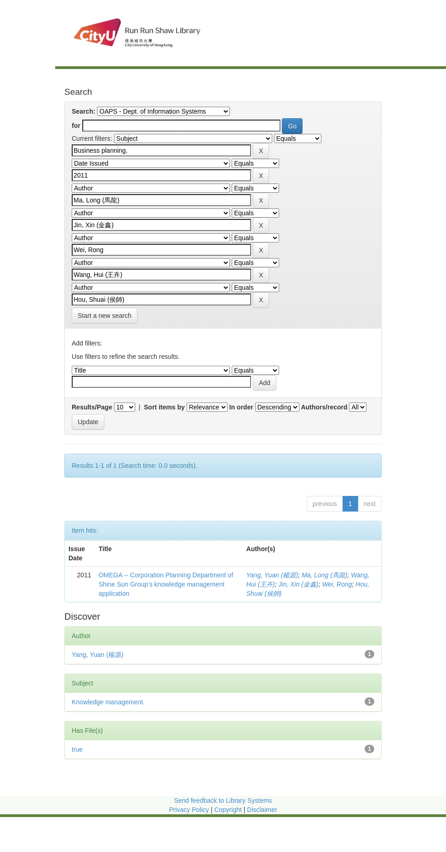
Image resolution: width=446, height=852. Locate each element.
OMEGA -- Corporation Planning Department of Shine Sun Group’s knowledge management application (165, 584)
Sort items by (164, 407)
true (77, 749)
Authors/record (324, 407)
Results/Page (92, 407)
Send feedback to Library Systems (223, 800)
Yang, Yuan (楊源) (272, 575)
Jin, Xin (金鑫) (299, 584)
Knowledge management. (108, 702)
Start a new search (105, 315)
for (76, 125)
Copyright (229, 809)
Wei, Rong (337, 584)
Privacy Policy (189, 809)
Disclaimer (262, 809)
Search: (83, 111)
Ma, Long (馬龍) (325, 575)
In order (241, 407)
